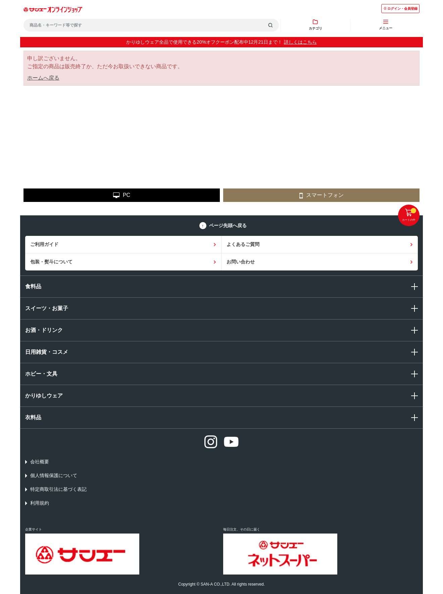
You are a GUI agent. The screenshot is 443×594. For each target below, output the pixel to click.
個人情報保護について (53, 475)
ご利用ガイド (44, 244)
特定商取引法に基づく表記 (58, 489)
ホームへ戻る (43, 78)
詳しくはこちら (300, 42)
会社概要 (39, 461)
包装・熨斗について (51, 261)
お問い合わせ (241, 261)
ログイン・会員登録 (400, 8)
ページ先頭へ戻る (228, 225)
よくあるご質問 (243, 244)
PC (121, 195)
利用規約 (39, 503)
